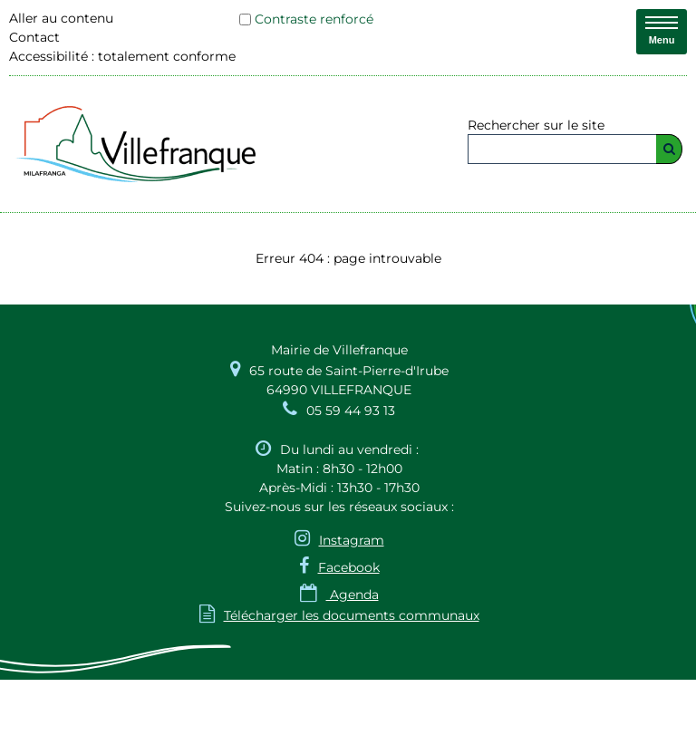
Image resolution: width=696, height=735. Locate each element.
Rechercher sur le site (536, 124)
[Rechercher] (669, 149)
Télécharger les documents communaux (339, 615)
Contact (34, 37)
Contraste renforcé (314, 19)
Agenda (339, 594)
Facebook (349, 567)
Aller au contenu (61, 18)
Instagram (351, 540)
